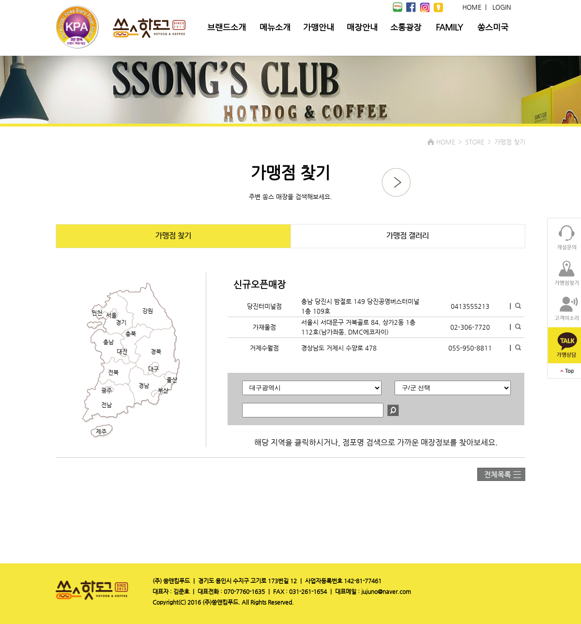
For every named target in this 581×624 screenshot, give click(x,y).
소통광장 (405, 27)
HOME (471, 7)
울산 (172, 379)
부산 (163, 390)
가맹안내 (318, 27)
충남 (108, 341)
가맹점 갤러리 (407, 235)
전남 (106, 404)
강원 (147, 310)
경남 (143, 385)
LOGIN (501, 7)
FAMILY (449, 27)
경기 (121, 322)
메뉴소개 (275, 27)
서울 (111, 315)
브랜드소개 (226, 27)
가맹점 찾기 (173, 235)
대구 (153, 369)
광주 (106, 390)
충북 (130, 333)
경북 (156, 351)
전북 (113, 372)
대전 (122, 351)
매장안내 (362, 27)
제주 (101, 431)
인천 (97, 312)
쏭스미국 (492, 27)
